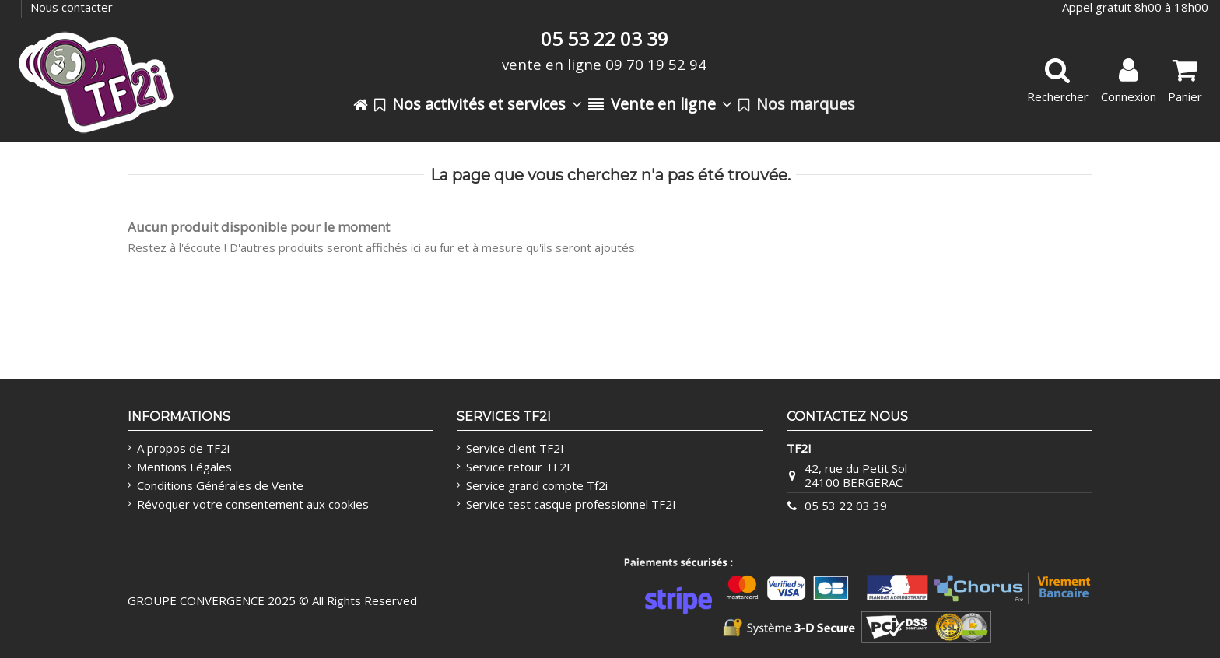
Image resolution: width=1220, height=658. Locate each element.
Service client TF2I (515, 448)
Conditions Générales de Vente (220, 485)
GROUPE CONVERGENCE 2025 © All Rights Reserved (272, 600)
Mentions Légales (184, 467)
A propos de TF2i (183, 448)
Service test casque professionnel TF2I (571, 504)
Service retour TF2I (518, 467)
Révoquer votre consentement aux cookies (253, 504)
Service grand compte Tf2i (537, 485)
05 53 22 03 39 (846, 505)
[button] (478, 105)
